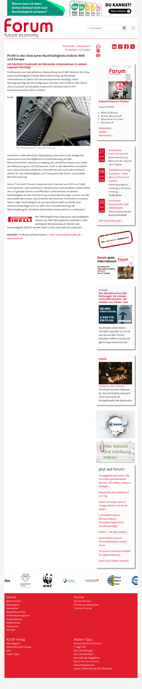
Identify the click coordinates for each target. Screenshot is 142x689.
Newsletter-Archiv (16, 612)
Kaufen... (103, 131)
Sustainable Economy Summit (118, 151)
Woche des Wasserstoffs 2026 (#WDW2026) (119, 204)
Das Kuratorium (82, 601)
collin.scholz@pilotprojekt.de (64, 234)
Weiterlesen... (106, 128)
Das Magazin (13, 643)
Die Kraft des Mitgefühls (87, 657)
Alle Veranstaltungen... (111, 220)
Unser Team (12, 654)
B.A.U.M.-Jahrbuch (83, 654)
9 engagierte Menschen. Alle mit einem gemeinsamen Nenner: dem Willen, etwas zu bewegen (115, 481)
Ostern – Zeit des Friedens (113, 532)
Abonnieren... (106, 135)
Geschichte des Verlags (18, 647)
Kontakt (10, 630)
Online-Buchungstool (18, 615)
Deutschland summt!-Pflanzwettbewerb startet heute (113, 541)
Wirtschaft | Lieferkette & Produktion (76, 47)
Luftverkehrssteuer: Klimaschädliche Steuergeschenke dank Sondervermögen (111, 520)
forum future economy (86, 661)
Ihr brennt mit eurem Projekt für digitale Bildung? (115, 552)
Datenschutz (13, 622)
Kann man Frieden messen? (114, 560)
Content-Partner (83, 608)
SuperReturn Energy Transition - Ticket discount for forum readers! (120, 175)
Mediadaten (13, 604)
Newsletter (12, 608)
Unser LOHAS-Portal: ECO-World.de (93, 668)
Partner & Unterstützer (86, 604)
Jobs (8, 650)
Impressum (12, 626)
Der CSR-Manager (83, 650)
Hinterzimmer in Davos (111, 386)
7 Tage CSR (80, 647)
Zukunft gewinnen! (84, 665)
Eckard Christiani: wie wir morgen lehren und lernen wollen (113, 505)
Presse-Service (14, 619)
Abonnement (13, 601)
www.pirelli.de (15, 238)
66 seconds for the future (87, 643)
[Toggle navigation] (133, 28)
